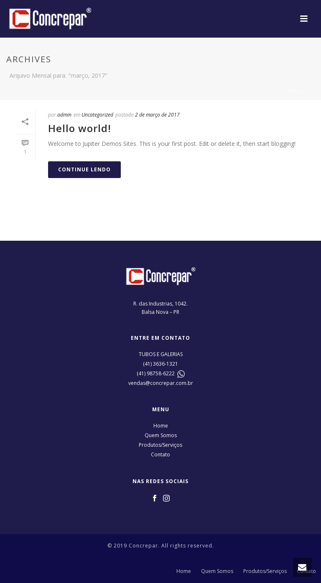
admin (64, 114)
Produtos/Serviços (160, 444)
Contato (160, 454)
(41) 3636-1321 (160, 363)
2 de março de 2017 (157, 114)
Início (296, 91)
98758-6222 (161, 373)
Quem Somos (161, 435)
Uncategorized (97, 114)
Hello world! (79, 128)
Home (160, 425)
